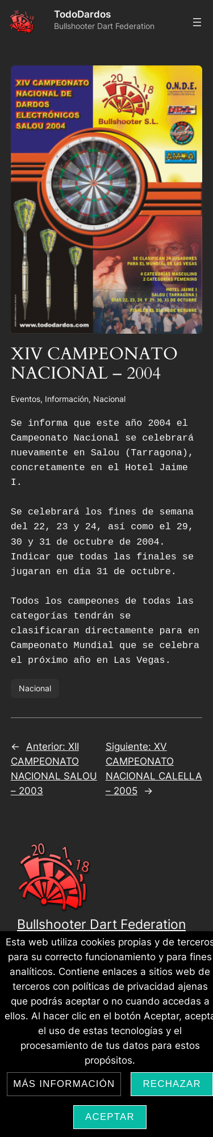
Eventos (25, 399)
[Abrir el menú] (197, 22)
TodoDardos (82, 14)
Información (67, 399)
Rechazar (172, 1083)
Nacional (109, 399)
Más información (64, 1083)
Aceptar (110, 1116)
